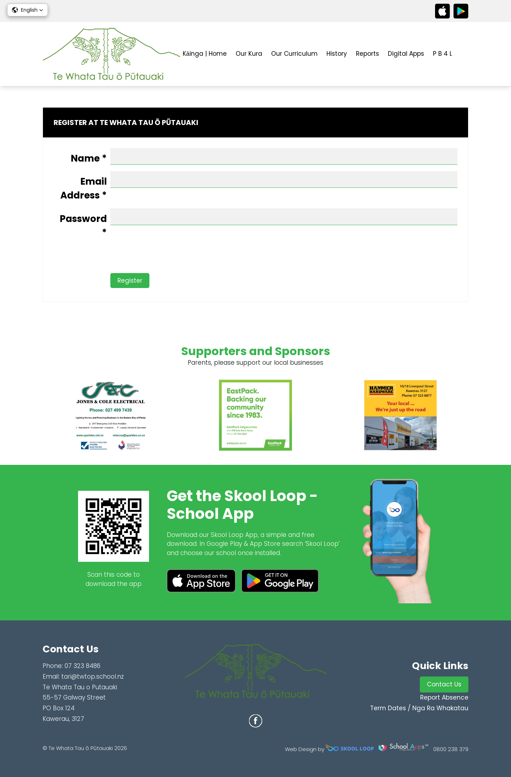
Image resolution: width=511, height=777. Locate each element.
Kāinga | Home (205, 53)
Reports (367, 53)
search (464, 54)
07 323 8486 (82, 666)
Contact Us (444, 684)
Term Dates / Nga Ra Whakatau (419, 708)
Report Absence (444, 697)
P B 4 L (442, 53)
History (336, 53)
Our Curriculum (294, 53)
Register (129, 280)
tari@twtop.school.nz (92, 676)
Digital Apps (406, 53)
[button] (27, 10)
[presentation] (107, 259)
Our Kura (249, 53)
